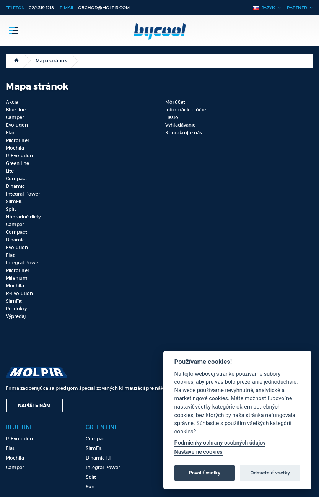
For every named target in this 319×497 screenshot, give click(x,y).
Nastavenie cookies (198, 452)
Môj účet (175, 102)
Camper (15, 117)
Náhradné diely (23, 217)
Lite (10, 171)
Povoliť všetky (204, 473)
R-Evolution (19, 155)
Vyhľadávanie (180, 125)
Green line (17, 163)
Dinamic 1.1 (98, 458)
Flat (10, 132)
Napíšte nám (34, 405)
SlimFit (14, 201)
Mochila (15, 148)
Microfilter (17, 140)
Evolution (17, 125)
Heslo (171, 117)
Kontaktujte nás (183, 132)
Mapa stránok (51, 61)
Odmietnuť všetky (270, 473)
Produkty (16, 308)
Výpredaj (16, 316)
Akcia (12, 102)
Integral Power (23, 194)
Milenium (17, 278)
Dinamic (15, 186)
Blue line (16, 109)
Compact (16, 178)
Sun (90, 486)
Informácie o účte (185, 109)
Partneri (300, 7)
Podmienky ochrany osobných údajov (220, 443)
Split (11, 209)
